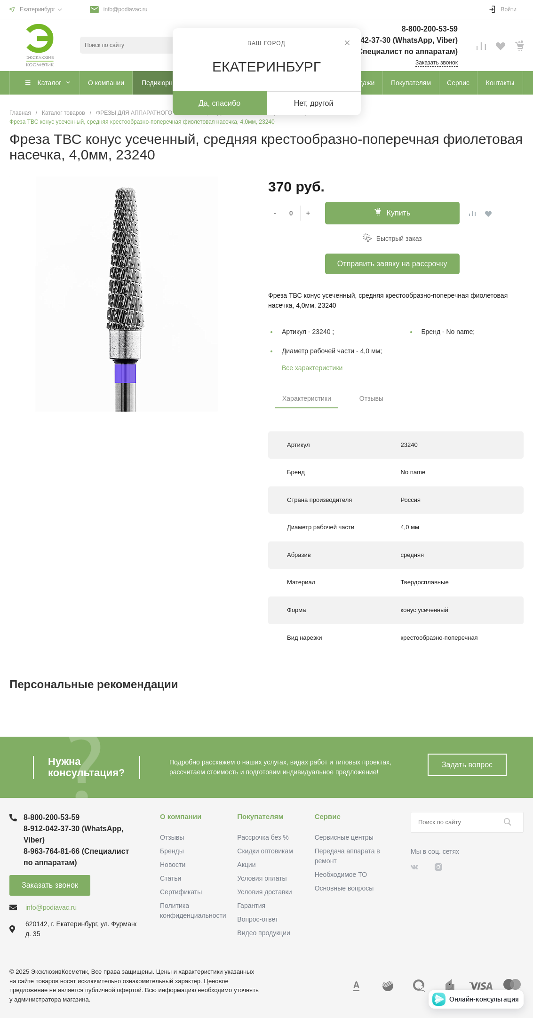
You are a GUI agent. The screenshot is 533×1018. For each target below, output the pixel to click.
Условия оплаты (261, 878)
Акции (246, 864)
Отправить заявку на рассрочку (392, 264)
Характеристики (306, 398)
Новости (172, 864)
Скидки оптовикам (265, 851)
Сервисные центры (344, 837)
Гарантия (251, 905)
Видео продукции (263, 933)
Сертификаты (181, 892)
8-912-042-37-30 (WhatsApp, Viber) (396, 40)
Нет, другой (314, 103)
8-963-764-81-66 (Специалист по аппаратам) (377, 52)
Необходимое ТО (341, 874)
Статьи (170, 878)
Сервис (328, 816)
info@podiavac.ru (125, 9)
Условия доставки (264, 892)
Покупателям (260, 816)
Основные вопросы (344, 888)
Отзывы (371, 398)
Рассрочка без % (262, 837)
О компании (180, 816)
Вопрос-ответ (257, 919)
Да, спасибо (219, 103)
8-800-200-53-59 (430, 29)
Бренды (172, 851)
